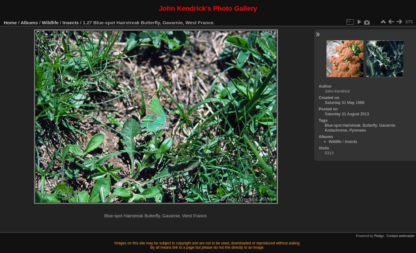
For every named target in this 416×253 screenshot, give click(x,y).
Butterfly (370, 125)
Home (10, 22)
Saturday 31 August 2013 (347, 114)
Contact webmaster (401, 236)
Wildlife (50, 22)
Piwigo (379, 236)
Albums (29, 22)
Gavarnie (387, 125)
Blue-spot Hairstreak (343, 125)
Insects (70, 22)
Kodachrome (336, 130)
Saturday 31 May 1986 (345, 102)
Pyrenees (357, 130)
